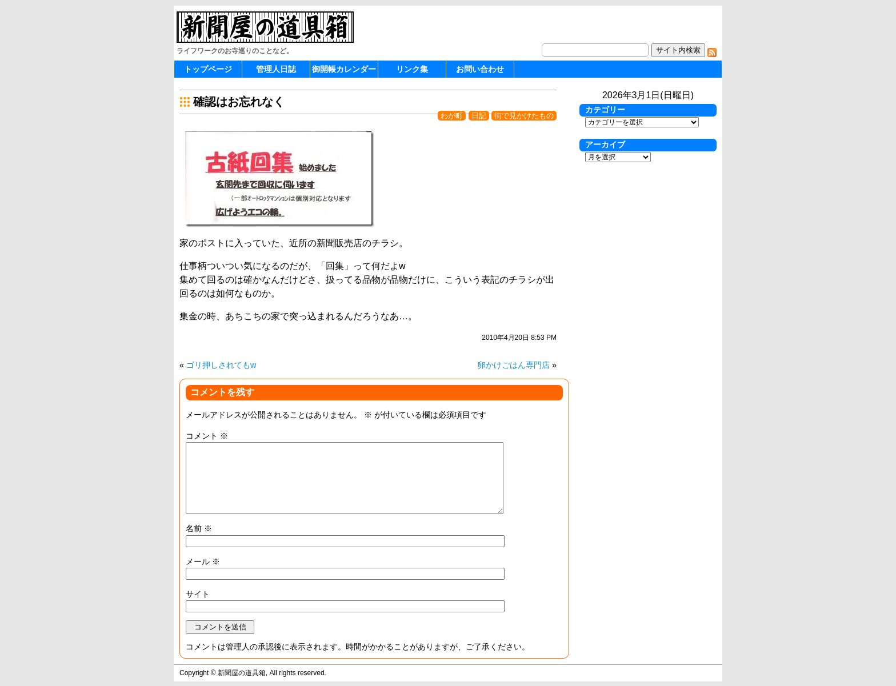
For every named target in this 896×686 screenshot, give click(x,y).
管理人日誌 (276, 69)
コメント (207, 435)
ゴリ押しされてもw (221, 365)
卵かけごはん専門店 (514, 365)
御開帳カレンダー (344, 69)
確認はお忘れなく (239, 101)
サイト (198, 594)
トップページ (208, 69)
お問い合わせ (480, 69)
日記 (478, 115)
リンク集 (412, 69)
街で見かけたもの (524, 115)
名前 (199, 528)
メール (203, 561)
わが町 (452, 115)
